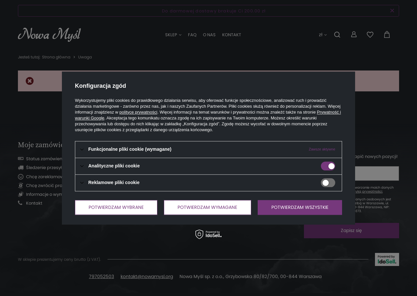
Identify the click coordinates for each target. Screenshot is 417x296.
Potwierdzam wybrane (116, 207)
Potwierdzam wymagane (207, 207)
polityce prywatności (138, 112)
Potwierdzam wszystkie (299, 207)
